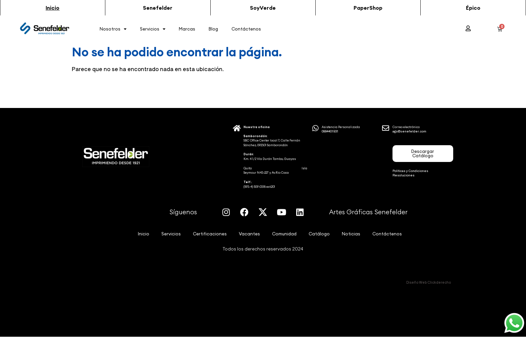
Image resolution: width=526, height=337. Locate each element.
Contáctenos (246, 29)
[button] (52, 7)
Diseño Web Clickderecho (428, 282)
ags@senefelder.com (409, 131)
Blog (213, 29)
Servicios (152, 29)
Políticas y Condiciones (410, 171)
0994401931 (330, 131)
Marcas (187, 29)
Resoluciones (403, 175)
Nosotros (113, 29)
